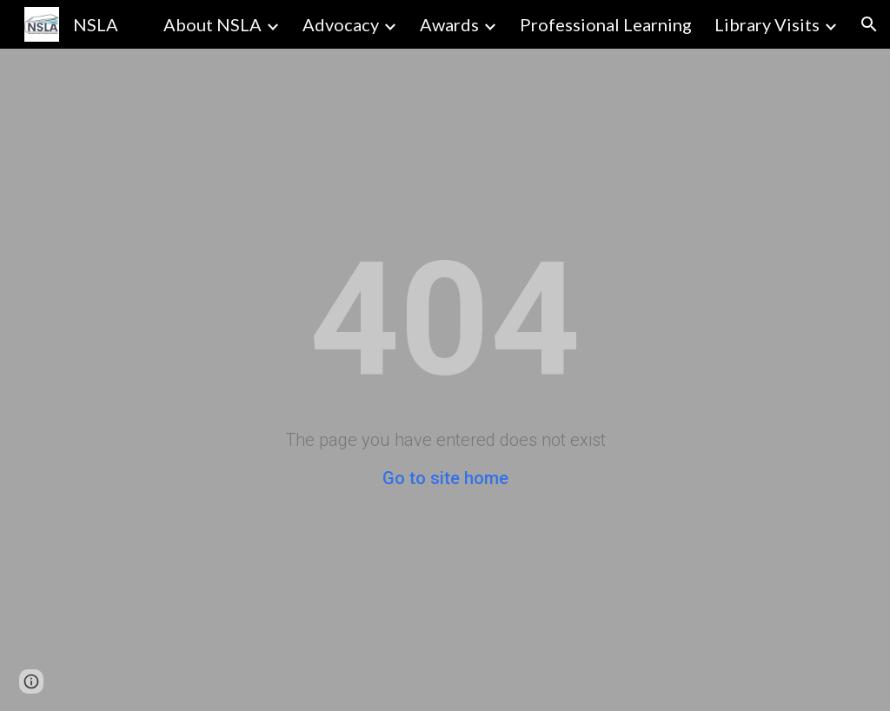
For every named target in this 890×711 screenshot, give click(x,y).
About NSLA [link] (212, 24)
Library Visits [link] (767, 24)
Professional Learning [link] (606, 24)
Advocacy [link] (340, 24)
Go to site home (445, 478)
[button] (869, 24)
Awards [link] (449, 24)
